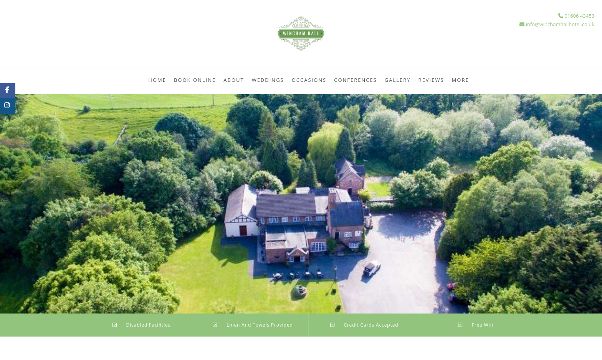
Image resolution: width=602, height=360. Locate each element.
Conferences (355, 79)
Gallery (398, 79)
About (233, 79)
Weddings (268, 79)
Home (157, 79)
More (460, 79)
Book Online (195, 79)
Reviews (431, 79)
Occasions (309, 79)
